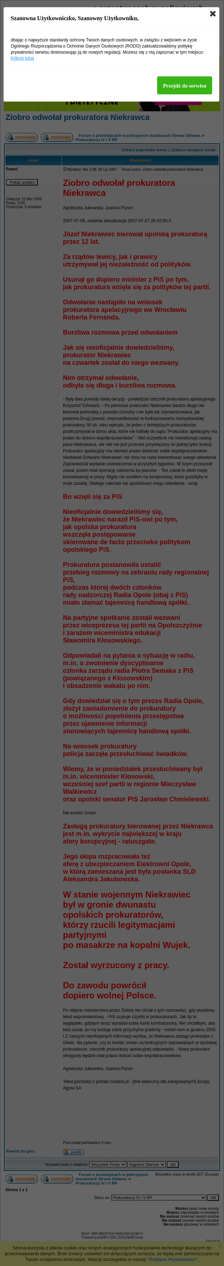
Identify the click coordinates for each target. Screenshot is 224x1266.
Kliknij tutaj (22, 58)
